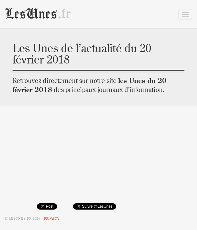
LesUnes (38, 14)
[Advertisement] (98, 159)
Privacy (51, 218)
